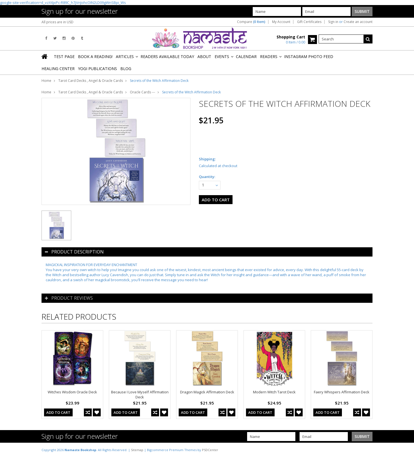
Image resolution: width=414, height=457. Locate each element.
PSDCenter (210, 450)
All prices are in (57, 22)
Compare (251, 22)
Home (46, 80)
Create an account (358, 22)
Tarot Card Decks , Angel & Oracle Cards (90, 80)
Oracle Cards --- (142, 92)
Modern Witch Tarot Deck (274, 391)
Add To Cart (58, 412)
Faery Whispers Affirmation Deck (341, 391)
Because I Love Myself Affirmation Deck (140, 394)
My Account (281, 22)
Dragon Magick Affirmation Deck (207, 391)
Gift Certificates (309, 22)
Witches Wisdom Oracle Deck (72, 391)
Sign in (333, 22)
